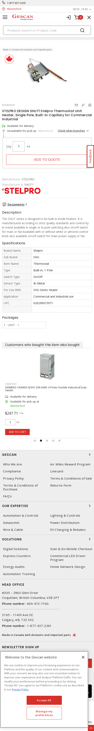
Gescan (47, 454)
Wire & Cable (13, 530)
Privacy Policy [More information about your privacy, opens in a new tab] (20, 689)
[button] (35, 441)
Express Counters (17, 556)
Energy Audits (14, 567)
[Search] (47, 30)
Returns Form (60, 485)
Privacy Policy (13, 478)
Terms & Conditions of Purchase (20, 487)
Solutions (47, 539)
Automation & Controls (20, 515)
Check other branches (71, 130)
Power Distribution (65, 523)
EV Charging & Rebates (68, 530)
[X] (83, 657)
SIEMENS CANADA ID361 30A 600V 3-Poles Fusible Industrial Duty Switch (45, 388)
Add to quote (47, 159)
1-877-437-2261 (16, 3)
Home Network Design (67, 567)
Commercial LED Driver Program (68, 558)
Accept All (44, 700)
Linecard (56, 471)
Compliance (12, 471)
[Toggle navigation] (5, 17)
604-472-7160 (38, 603)
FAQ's (7, 496)
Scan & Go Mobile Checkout (71, 549)
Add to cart (17, 432)
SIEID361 (11, 384)
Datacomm (11, 523)
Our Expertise (47, 506)
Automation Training (19, 574)
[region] (44, 689)
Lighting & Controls (65, 515)
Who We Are (12, 464)
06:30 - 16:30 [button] (80, 9)
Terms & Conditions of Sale (71, 478)
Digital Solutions (15, 549)
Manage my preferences (44, 713)
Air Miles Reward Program (70, 464)
